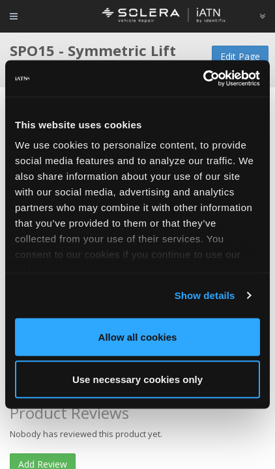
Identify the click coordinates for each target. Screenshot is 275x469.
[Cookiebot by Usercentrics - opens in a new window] (203, 78)
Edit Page (240, 56)
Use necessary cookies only (137, 379)
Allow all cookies (137, 336)
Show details (205, 295)
